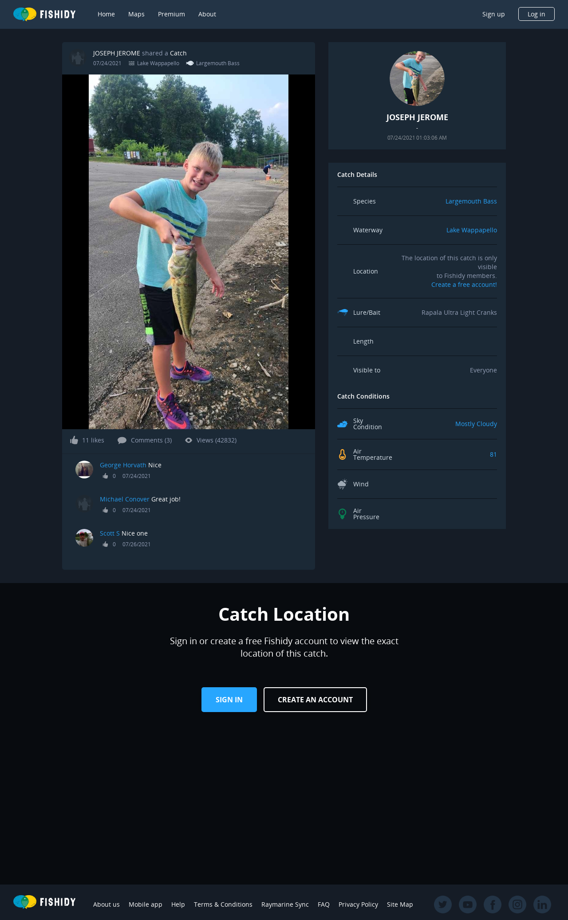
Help (178, 904)
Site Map (400, 904)
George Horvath (123, 465)
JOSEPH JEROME (116, 53)
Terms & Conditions (223, 904)
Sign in (229, 700)
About (207, 14)
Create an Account (315, 700)
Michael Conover (125, 499)
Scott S (110, 533)
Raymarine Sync (285, 904)
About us (106, 904)
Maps (136, 14)
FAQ (324, 904)
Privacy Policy (358, 904)
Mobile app (145, 904)
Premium (171, 14)
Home (106, 14)
